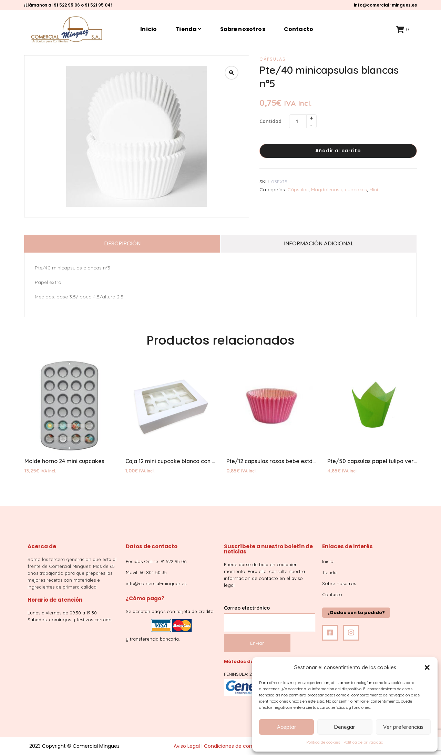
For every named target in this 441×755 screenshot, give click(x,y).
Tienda (188, 29)
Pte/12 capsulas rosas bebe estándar (275, 461)
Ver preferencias (403, 727)
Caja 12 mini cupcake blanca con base (175, 461)
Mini (373, 189)
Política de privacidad (363, 742)
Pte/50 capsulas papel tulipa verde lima (380, 461)
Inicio (148, 29)
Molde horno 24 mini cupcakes (64, 461)
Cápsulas (272, 59)
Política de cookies (323, 742)
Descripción (122, 243)
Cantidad (270, 121)
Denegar (344, 727)
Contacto (298, 29)
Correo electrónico (269, 615)
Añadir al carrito (338, 150)
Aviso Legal (187, 746)
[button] (427, 667)
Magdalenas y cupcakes (339, 189)
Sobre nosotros (242, 29)
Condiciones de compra (233, 746)
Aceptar (286, 727)
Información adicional (318, 243)
